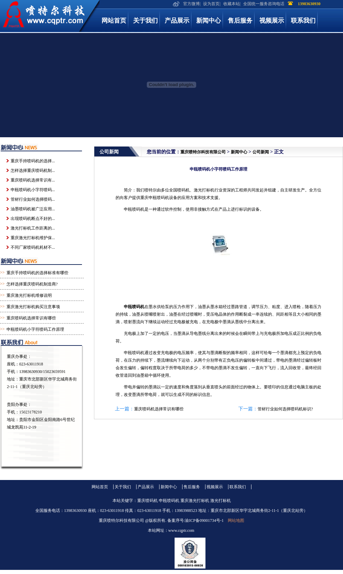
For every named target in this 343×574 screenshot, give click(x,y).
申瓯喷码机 (134, 306)
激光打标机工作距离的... (33, 228)
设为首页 (211, 3)
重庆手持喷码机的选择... (33, 161)
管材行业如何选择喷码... (33, 199)
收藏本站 (231, 3)
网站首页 (114, 20)
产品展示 (177, 20)
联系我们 (303, 20)
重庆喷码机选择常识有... (33, 180)
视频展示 (271, 20)
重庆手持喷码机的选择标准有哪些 (37, 272)
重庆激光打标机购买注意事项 (33, 306)
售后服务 (240, 20)
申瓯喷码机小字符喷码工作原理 (35, 329)
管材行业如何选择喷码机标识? (285, 409)
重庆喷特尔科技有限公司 (203, 152)
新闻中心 (208, 20)
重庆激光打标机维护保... (33, 237)
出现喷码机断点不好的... (33, 218)
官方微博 (191, 3)
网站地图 (236, 520)
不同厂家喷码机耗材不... (33, 247)
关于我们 (145, 20)
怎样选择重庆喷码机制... (33, 170)
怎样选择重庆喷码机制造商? (32, 284)
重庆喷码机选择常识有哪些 (159, 409)
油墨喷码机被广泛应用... (33, 209)
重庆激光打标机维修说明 (29, 295)
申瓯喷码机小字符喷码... (33, 189)
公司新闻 (260, 152)
